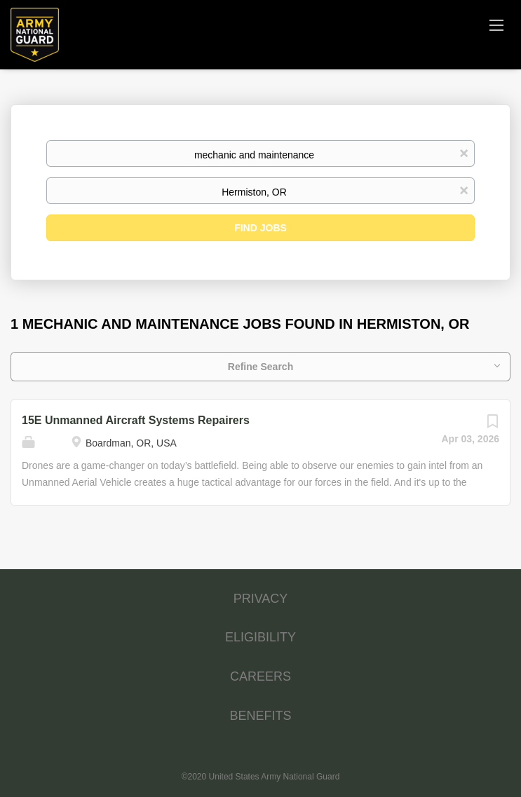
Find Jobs (260, 227)
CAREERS (260, 676)
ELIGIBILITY (260, 637)
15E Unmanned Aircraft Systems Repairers (136, 420)
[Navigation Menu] (496, 24)
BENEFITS (260, 716)
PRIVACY (261, 599)
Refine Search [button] (260, 366)
